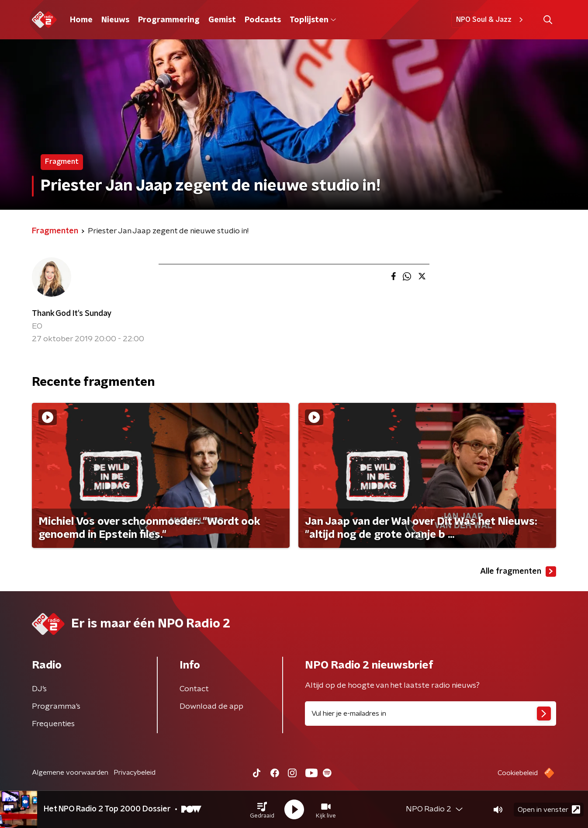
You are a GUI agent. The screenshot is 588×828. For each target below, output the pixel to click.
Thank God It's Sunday (71, 314)
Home (81, 20)
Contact (194, 689)
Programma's (56, 706)
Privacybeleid (135, 772)
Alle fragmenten (518, 571)
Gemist (222, 20)
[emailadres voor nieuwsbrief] (430, 713)
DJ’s (39, 689)
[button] (262, 810)
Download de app (211, 706)
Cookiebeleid (518, 772)
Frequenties (53, 724)
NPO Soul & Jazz (491, 19)
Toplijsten (313, 20)
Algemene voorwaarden (70, 772)
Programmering (169, 20)
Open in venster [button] (549, 809)
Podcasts (263, 20)
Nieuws (115, 20)
